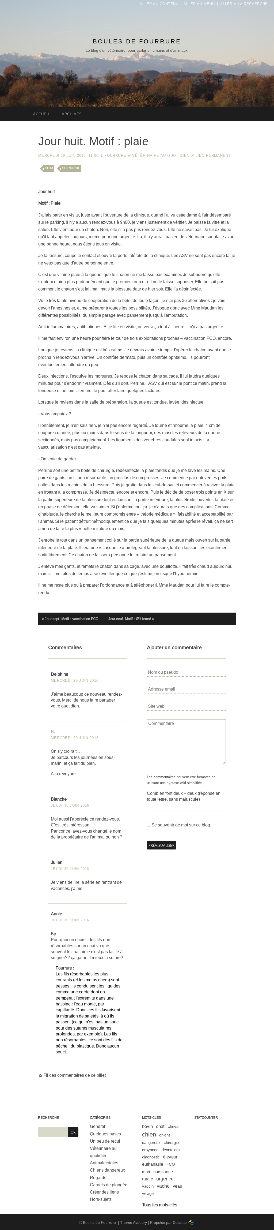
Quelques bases (105, 1134)
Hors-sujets (101, 1199)
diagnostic (151, 1157)
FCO (170, 1164)
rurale (147, 1179)
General (97, 1126)
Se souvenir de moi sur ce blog (180, 825)
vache (163, 1186)
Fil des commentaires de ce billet (74, 1075)
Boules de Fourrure (137, 41)
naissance (163, 1171)
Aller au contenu (159, 4)
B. (53, 731)
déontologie (171, 1149)
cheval (173, 1126)
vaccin (148, 1186)
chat (49, 168)
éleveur (170, 1157)
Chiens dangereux (107, 1170)
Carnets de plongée (108, 1185)
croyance (150, 1149)
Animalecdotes (104, 1163)
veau (177, 1186)
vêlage (148, 1193)
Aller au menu (199, 4)
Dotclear (180, 1222)
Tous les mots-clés (159, 1205)
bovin (147, 1126)
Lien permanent (213, 156)
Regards (98, 1177)
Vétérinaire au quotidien (160, 156)
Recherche (48, 1118)
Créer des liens (104, 1192)
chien (149, 1134)
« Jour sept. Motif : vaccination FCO (70, 619)
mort (146, 1171)
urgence (165, 1178)
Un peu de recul (105, 1141)
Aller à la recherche (244, 4)
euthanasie (152, 1164)
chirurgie (71, 168)
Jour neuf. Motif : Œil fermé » (131, 619)
